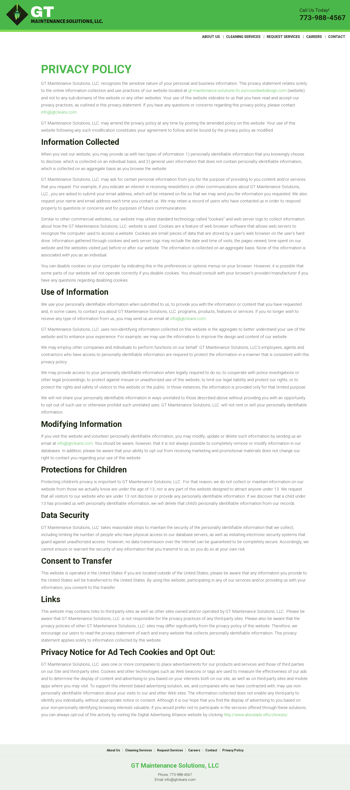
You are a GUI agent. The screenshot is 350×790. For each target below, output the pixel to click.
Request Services (283, 37)
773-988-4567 (323, 17)
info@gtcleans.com (59, 112)
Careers (314, 37)
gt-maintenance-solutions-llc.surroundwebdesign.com (237, 90)
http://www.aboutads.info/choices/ (256, 714)
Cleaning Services (243, 37)
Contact (336, 37)
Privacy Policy (233, 750)
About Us (211, 37)
